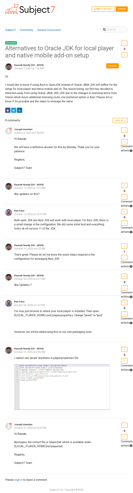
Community (26, 30)
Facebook (7, 110)
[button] (124, 43)
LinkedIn (19, 110)
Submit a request (103, 9)
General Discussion (49, 30)
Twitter (13, 110)
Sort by (119, 120)
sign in (19, 479)
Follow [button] (112, 66)
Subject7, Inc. (57, 489)
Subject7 (10, 30)
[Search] (114, 29)
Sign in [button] (121, 9)
